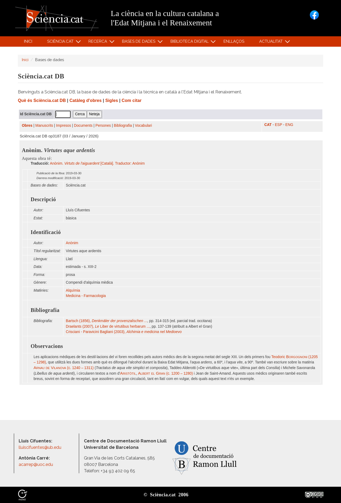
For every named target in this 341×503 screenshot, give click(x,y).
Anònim (72, 243)
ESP (278, 125)
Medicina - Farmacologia (86, 296)
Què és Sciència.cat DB (42, 100)
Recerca (99, 42)
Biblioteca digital (190, 42)
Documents (83, 126)
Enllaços (234, 41)
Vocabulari (143, 126)
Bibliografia (123, 126)
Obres (27, 126)
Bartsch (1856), (106, 321)
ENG (289, 125)
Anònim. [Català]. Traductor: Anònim (97, 163)
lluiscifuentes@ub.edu (40, 447)
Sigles (111, 100)
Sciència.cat (61, 42)
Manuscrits (44, 126)
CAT (267, 125)
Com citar (132, 100)
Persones (103, 126)
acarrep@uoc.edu (36, 464)
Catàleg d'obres (86, 100)
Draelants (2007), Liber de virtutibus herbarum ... (108, 326)
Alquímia (73, 290)
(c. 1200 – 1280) (165, 373)
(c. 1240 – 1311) (64, 368)
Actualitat (271, 42)
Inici (28, 41)
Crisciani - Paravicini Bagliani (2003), (124, 332)
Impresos (63, 126)
